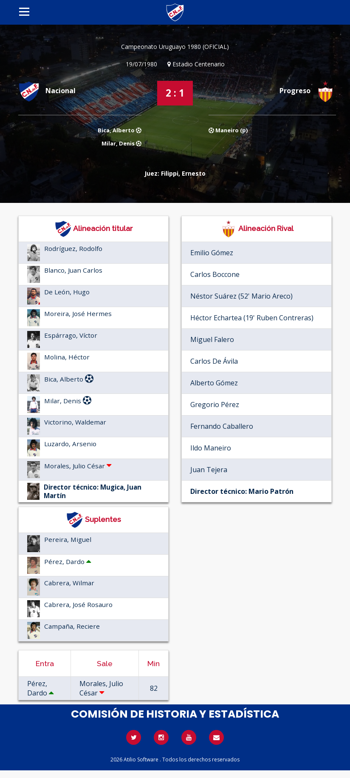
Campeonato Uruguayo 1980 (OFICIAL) (175, 47)
